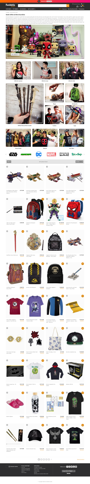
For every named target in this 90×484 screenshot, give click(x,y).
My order (23, 467)
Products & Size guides (26, 469)
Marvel (45, 149)
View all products (80, 459)
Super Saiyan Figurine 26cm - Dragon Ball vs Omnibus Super (50, 224)
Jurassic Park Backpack (31, 287)
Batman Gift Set (69, 384)
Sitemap (35, 473)
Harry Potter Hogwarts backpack (51, 288)
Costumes (8, 9)
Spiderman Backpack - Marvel (31, 224)
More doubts (24, 473)
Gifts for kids (71, 81)
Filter (8, 162)
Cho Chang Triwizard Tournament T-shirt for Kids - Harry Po (51, 321)
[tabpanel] (45, 42)
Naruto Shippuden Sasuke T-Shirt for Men (31, 321)
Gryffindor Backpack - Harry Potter (10, 288)
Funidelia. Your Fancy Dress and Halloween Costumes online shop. (10, 5)
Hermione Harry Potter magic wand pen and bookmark (11, 450)
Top (60, 9)
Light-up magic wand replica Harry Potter (10, 224)
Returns (23, 471)
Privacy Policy (36, 470)
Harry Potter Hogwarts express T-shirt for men (11, 321)
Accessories (23, 9)
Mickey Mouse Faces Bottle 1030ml (32, 417)
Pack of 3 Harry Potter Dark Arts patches (32, 353)
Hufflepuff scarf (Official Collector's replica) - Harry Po (71, 321)
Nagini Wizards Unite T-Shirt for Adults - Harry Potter (71, 418)
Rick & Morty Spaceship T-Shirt (71, 450)
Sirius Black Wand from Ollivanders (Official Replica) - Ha (71, 192)
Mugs (54, 104)
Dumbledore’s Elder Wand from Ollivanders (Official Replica (11, 192)
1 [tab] (44, 61)
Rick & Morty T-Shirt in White (31, 385)
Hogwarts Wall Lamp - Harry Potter (30, 256)
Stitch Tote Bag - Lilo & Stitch (51, 353)
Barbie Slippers (9, 416)
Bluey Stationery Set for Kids (51, 417)
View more (9, 23)
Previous (9, 42)
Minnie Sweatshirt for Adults (50, 385)
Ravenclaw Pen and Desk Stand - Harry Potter (71, 288)
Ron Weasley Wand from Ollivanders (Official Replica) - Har (71, 257)
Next (81, 42)
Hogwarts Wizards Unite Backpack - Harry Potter (51, 256)
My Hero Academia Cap (71, 352)
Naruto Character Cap (31, 449)
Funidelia (7, 12)
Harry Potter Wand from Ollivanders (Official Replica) (51, 192)
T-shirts (54, 126)
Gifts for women (18, 81)
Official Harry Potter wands (24, 126)
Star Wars (71, 149)
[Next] (51, 460)
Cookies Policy (36, 471)
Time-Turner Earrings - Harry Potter (11, 353)
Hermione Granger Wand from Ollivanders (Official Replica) (31, 192)
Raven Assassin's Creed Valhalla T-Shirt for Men (51, 450)
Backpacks (74, 104)
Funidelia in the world (38, 467)
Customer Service (13, 467)
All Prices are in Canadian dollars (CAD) (41, 474)
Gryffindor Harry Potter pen (12, 255)
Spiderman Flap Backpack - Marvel (72, 224)
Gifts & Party (31, 9)
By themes (15, 9)
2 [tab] (45, 61)
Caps (75, 126)
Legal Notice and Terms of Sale (39, 469)
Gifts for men (45, 81)
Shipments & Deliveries (26, 470)
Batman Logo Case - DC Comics (11, 385)
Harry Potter (18, 149)
